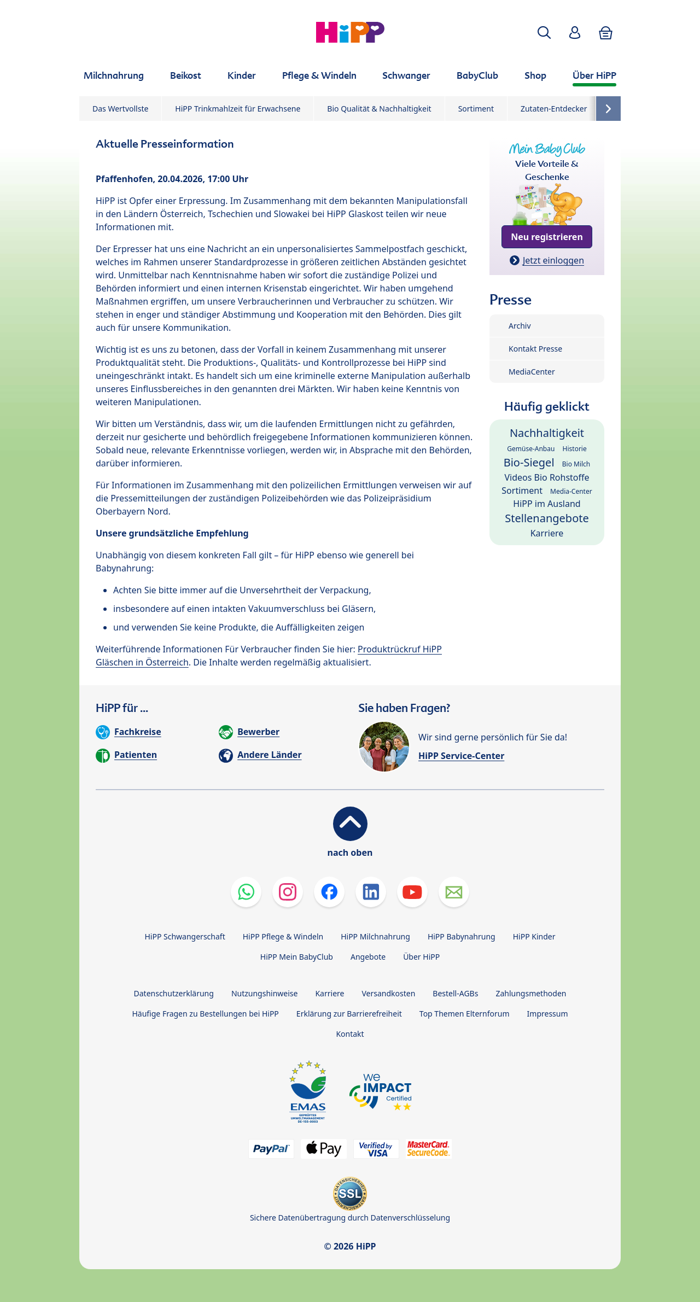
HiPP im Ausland (546, 504)
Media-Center (571, 491)
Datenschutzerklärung (174, 993)
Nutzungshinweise (264, 993)
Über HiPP (421, 956)
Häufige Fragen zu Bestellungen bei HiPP (205, 1013)
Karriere (547, 533)
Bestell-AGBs (455, 993)
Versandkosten (388, 993)
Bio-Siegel (529, 462)
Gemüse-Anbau (531, 448)
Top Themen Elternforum (464, 1013)
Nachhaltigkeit (547, 432)
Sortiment (476, 108)
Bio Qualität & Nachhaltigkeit (379, 108)
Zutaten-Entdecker (554, 108)
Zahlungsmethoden (530, 993)
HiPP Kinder (534, 936)
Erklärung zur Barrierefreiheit (349, 1013)
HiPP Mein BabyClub (296, 956)
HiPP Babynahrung (461, 936)
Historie (575, 448)
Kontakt (350, 1034)
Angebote (368, 956)
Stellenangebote (547, 518)
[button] (544, 32)
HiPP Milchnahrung (375, 936)
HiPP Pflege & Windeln (283, 936)
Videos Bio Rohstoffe (546, 477)
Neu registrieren (547, 237)
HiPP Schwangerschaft (184, 936)
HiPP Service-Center (461, 756)
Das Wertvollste (120, 108)
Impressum (547, 1013)
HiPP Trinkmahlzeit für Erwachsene (237, 108)
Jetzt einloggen (553, 260)
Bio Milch (576, 464)
